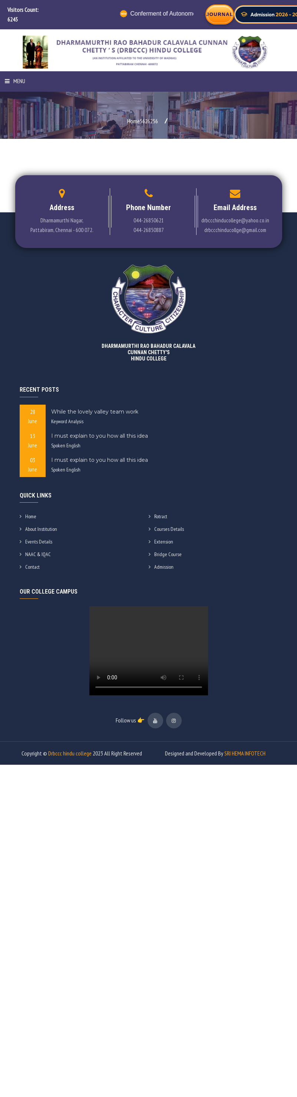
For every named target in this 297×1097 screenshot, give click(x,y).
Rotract (158, 516)
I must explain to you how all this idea (99, 435)
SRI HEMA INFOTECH (244, 753)
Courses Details (166, 529)
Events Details (36, 541)
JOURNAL (219, 14)
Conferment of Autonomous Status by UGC (183, 13)
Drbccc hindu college (70, 753)
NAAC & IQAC (35, 554)
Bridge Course (165, 554)
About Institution (38, 529)
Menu (15, 81)
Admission (161, 567)
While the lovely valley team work (94, 411)
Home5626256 (142, 121)
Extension (161, 541)
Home (28, 516)
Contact (30, 567)
